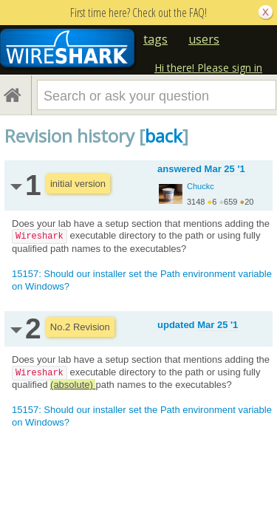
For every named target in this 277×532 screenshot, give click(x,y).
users (203, 39)
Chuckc (200, 186)
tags (155, 39)
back (163, 135)
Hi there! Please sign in (208, 68)
